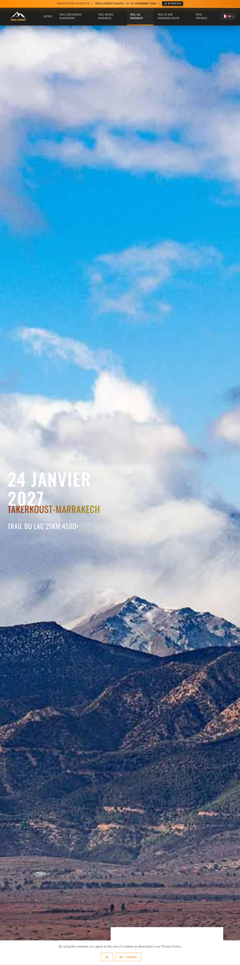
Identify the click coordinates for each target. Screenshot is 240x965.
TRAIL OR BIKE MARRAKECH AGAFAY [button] (173, 16)
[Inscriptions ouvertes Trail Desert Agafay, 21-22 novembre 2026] (120, 3)
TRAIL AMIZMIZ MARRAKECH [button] (110, 16)
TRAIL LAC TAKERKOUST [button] (140, 16)
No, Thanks (128, 957)
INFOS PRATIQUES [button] (204, 16)
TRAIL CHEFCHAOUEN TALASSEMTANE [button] (75, 16)
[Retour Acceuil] (18, 16)
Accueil (48, 16)
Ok (107, 957)
